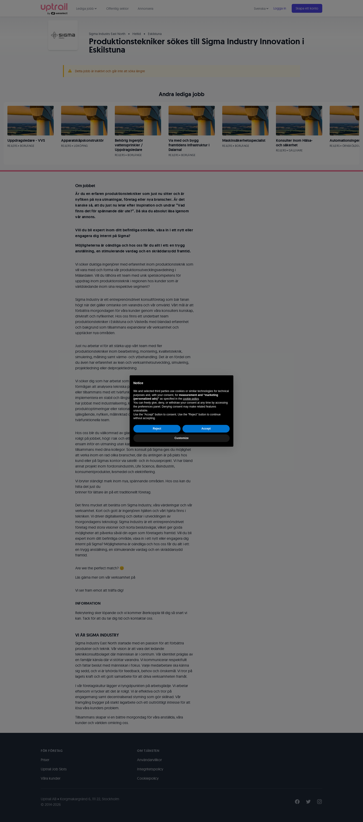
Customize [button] (182, 438)
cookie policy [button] (191, 398)
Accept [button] (206, 428)
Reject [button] (157, 428)
